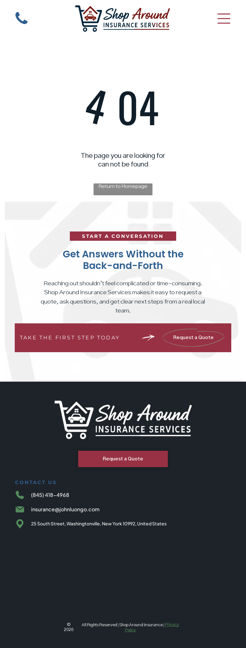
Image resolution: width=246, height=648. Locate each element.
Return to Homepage (123, 186)
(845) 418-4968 (50, 494)
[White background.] (21, 24)
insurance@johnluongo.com (65, 509)
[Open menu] (224, 18)
